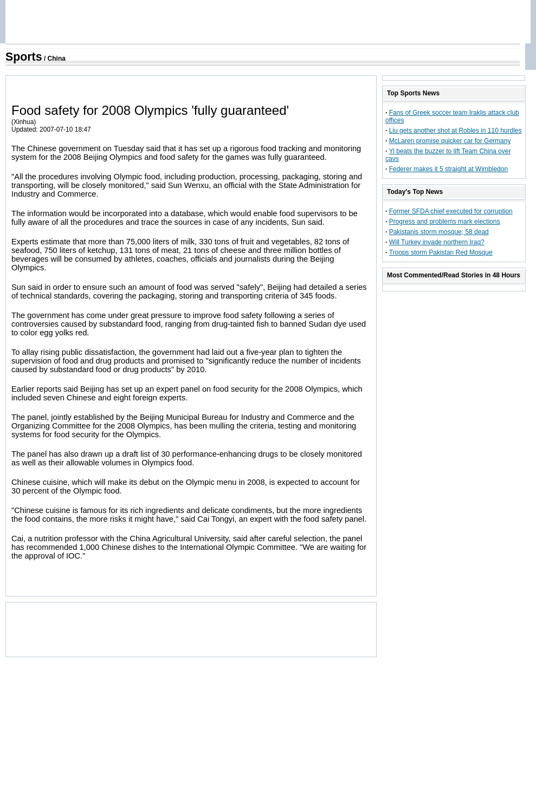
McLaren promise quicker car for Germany (450, 141)
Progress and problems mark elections (444, 221)
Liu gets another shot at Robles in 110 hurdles (455, 130)
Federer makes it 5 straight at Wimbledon (448, 169)
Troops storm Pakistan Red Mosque (441, 252)
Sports (23, 56)
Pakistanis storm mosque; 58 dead (439, 232)
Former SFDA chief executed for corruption (451, 211)
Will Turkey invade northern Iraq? (437, 242)
